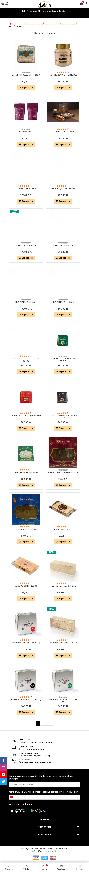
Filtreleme (38, 33)
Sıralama (51, 33)
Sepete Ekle (26, 87)
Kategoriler (44, 826)
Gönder (73, 784)
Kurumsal (44, 819)
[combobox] (12, 797)
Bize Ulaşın (44, 834)
